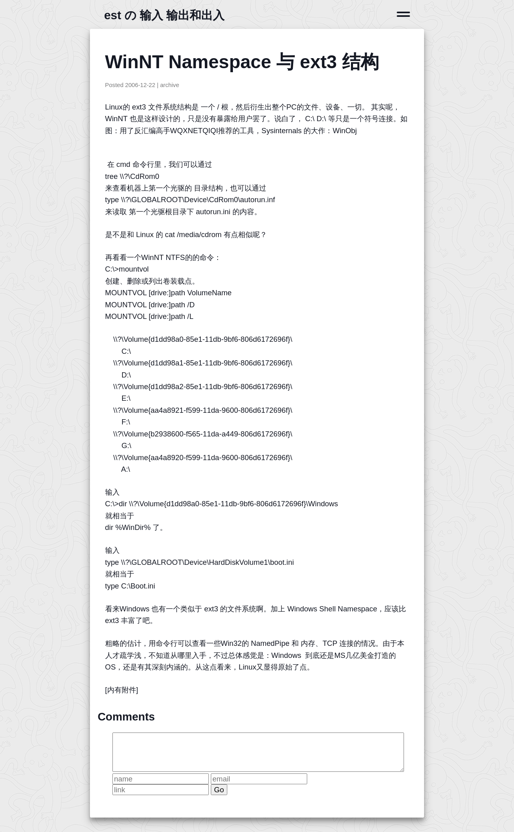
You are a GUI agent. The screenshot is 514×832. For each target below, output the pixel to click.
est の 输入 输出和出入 (164, 15)
